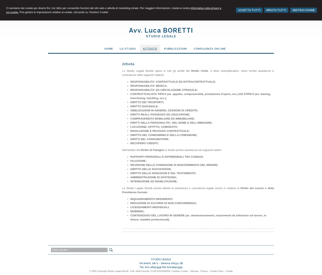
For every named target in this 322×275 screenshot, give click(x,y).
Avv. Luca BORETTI (161, 30)
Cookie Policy (217, 271)
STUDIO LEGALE (161, 36)
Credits (229, 271)
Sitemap (194, 271)
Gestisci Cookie (180, 271)
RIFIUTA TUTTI (276, 10)
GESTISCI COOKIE (303, 10)
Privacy (204, 271)
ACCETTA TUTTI (249, 10)
